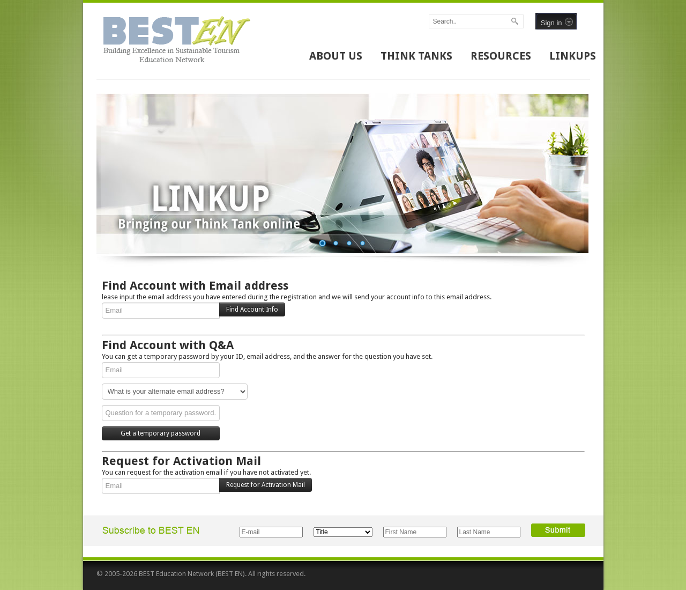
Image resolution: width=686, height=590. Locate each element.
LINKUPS (572, 55)
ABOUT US (335, 55)
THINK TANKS (416, 55)
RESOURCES (501, 55)
